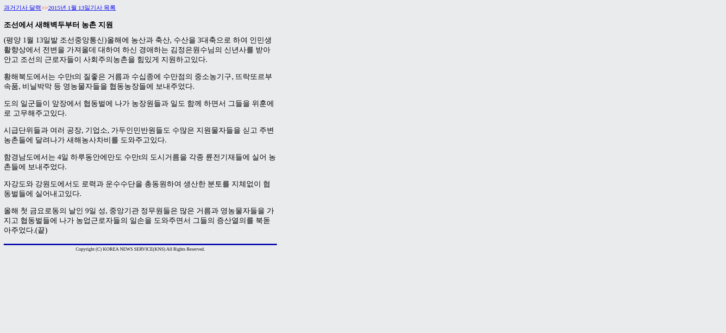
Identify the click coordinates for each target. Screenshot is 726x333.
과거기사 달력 (22, 7)
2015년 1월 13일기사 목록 (82, 7)
